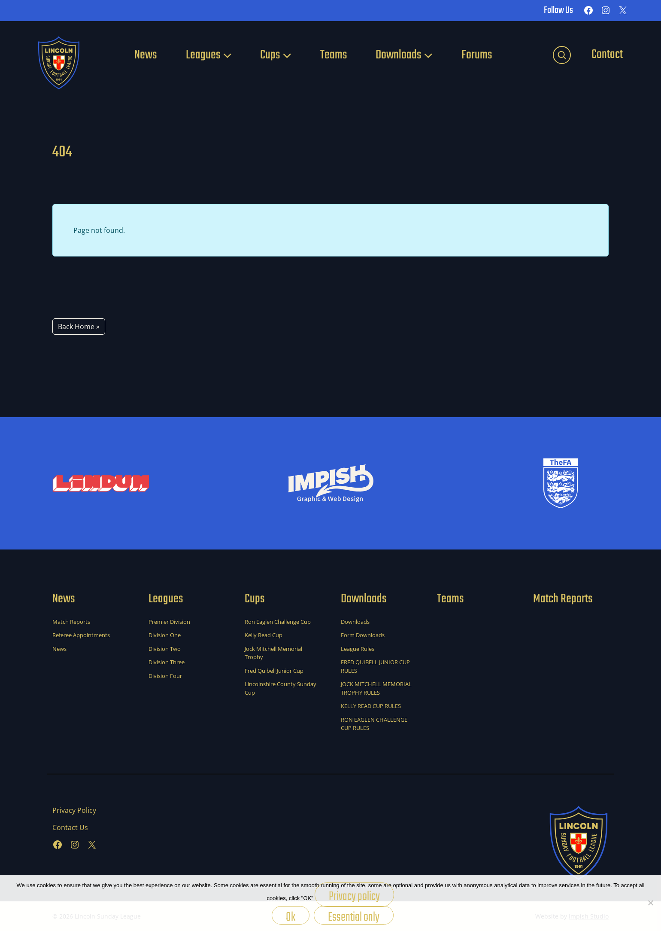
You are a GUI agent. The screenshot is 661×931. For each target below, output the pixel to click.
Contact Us (70, 827)
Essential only (353, 916)
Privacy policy (354, 897)
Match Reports (71, 622)
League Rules (357, 649)
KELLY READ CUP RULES (371, 706)
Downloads (398, 55)
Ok (290, 916)
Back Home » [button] (79, 326)
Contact (607, 54)
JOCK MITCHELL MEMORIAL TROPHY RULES (376, 688)
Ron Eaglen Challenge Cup (278, 622)
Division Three (167, 662)
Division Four (165, 676)
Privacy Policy (74, 810)
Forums (476, 55)
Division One (165, 635)
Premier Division (169, 622)
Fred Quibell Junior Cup (274, 671)
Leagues (203, 55)
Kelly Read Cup (263, 635)
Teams (333, 55)
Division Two (165, 649)
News (145, 55)
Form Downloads (363, 635)
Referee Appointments (81, 635)
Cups (270, 55)
